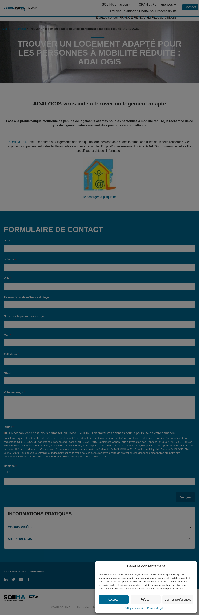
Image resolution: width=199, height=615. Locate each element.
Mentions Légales (156, 608)
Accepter (114, 599)
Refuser (146, 599)
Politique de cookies (135, 608)
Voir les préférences (178, 599)
